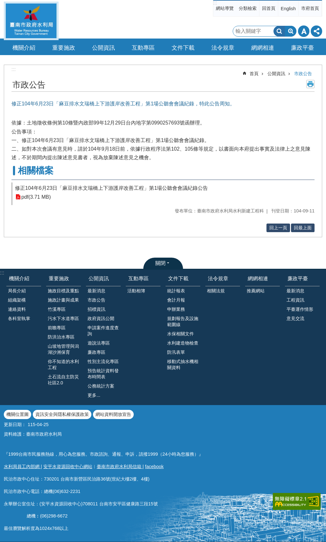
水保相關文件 (180, 333)
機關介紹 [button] (23, 48)
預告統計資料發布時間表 (103, 373)
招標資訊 (96, 309)
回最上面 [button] (303, 227)
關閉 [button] (160, 263)
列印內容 (310, 84)
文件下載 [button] (183, 48)
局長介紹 (17, 290)
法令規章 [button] (222, 48)
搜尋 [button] (279, 31)
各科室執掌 (19, 318)
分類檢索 (248, 8)
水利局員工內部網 (22, 466)
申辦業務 (176, 309)
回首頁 (268, 8)
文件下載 (178, 278)
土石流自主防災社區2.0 (63, 379)
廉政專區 (96, 352)
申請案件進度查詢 (103, 330)
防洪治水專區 (61, 336)
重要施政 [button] (63, 48)
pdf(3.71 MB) (36, 197)
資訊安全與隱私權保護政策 (62, 414)
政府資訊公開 (101, 318)
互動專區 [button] (143, 48)
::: (215, 2)
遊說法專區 (99, 343)
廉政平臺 (297, 278)
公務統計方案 (101, 386)
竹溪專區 (57, 309)
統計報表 (176, 290)
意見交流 (295, 318)
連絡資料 (17, 309)
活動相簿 (136, 290)
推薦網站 (256, 290)
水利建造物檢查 (182, 343)
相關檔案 (35, 170)
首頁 (254, 73)
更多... (94, 395)
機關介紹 (19, 278)
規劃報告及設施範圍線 (182, 321)
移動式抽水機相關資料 (182, 364)
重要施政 (59, 278)
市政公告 (303, 73)
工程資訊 (295, 300)
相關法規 (216, 290)
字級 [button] (303, 31)
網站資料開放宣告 (113, 414)
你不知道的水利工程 (63, 364)
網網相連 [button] (262, 48)
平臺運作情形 (300, 309)
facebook (154, 466)
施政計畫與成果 (63, 300)
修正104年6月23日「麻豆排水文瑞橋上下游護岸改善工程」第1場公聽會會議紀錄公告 (111, 188)
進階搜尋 (290, 31)
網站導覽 (225, 8)
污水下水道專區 (63, 318)
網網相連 (258, 278)
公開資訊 (276, 73)
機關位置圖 (17, 414)
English (288, 8)
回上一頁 (278, 227)
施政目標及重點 (63, 290)
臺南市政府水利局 (31, 21)
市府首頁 (310, 8)
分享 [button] (316, 31)
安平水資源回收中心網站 (67, 466)
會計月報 (176, 300)
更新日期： (15, 424)
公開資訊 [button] (103, 48)
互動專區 (138, 278)
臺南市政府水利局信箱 (120, 466)
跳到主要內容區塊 (3, 3)
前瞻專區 (57, 327)
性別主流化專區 (103, 361)
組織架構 (17, 300)
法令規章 (218, 278)
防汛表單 (176, 352)
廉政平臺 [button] (302, 48)
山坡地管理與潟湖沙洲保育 (63, 349)
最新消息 (96, 290)
